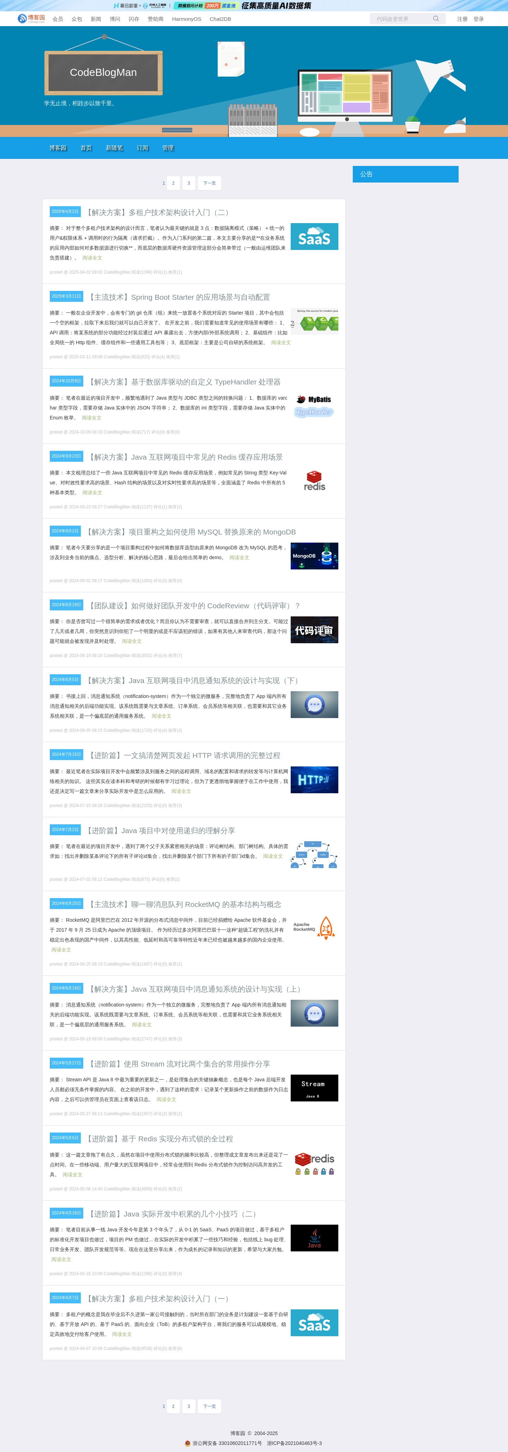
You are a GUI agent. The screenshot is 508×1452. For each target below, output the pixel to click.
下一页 (209, 183)
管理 (168, 148)
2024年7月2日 (65, 829)
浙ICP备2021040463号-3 (294, 1443)
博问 (115, 19)
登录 (478, 19)
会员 (58, 19)
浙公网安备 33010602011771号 (223, 1443)
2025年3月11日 (66, 296)
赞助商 (156, 19)
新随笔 (114, 148)
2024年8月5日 (65, 679)
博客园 (57, 148)
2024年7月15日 (66, 754)
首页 (86, 148)
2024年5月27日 (66, 1062)
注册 (462, 19)
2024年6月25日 (66, 903)
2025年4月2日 (65, 211)
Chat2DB (220, 19)
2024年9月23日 (66, 456)
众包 (77, 19)
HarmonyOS (186, 19)
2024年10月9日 (66, 380)
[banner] (28, 19)
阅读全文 (92, 258)
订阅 (142, 148)
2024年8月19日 (66, 604)
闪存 (134, 19)
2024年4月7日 (65, 1297)
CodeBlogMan (103, 72)
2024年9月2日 (65, 530)
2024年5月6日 (65, 1137)
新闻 (96, 19)
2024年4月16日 (66, 1213)
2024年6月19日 (66, 988)
